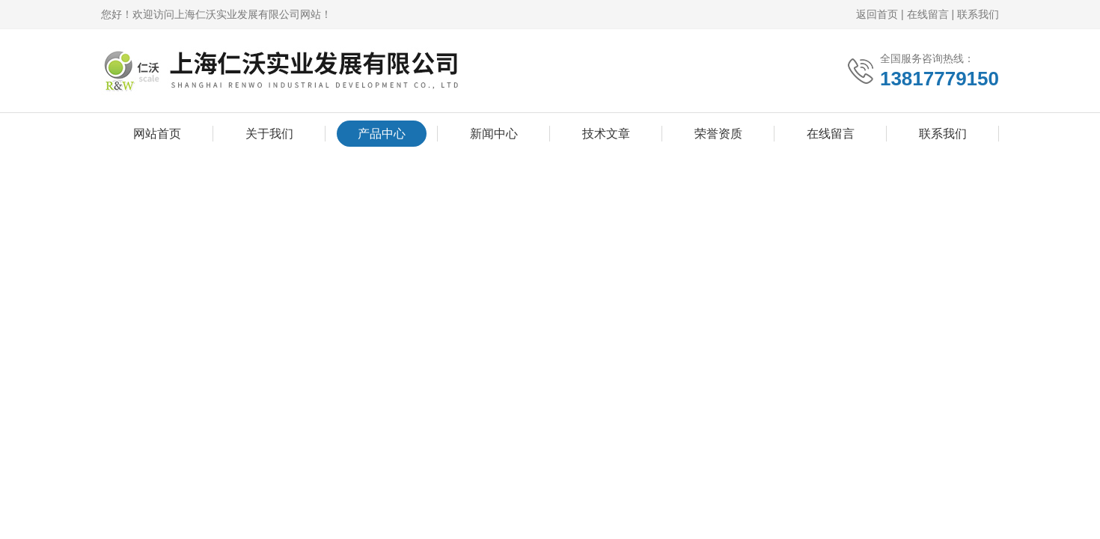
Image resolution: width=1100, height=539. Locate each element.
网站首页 (157, 133)
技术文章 (606, 133)
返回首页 (877, 14)
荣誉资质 (718, 133)
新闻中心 (494, 133)
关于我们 (269, 133)
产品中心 (382, 133)
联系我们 (978, 14)
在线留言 (928, 14)
